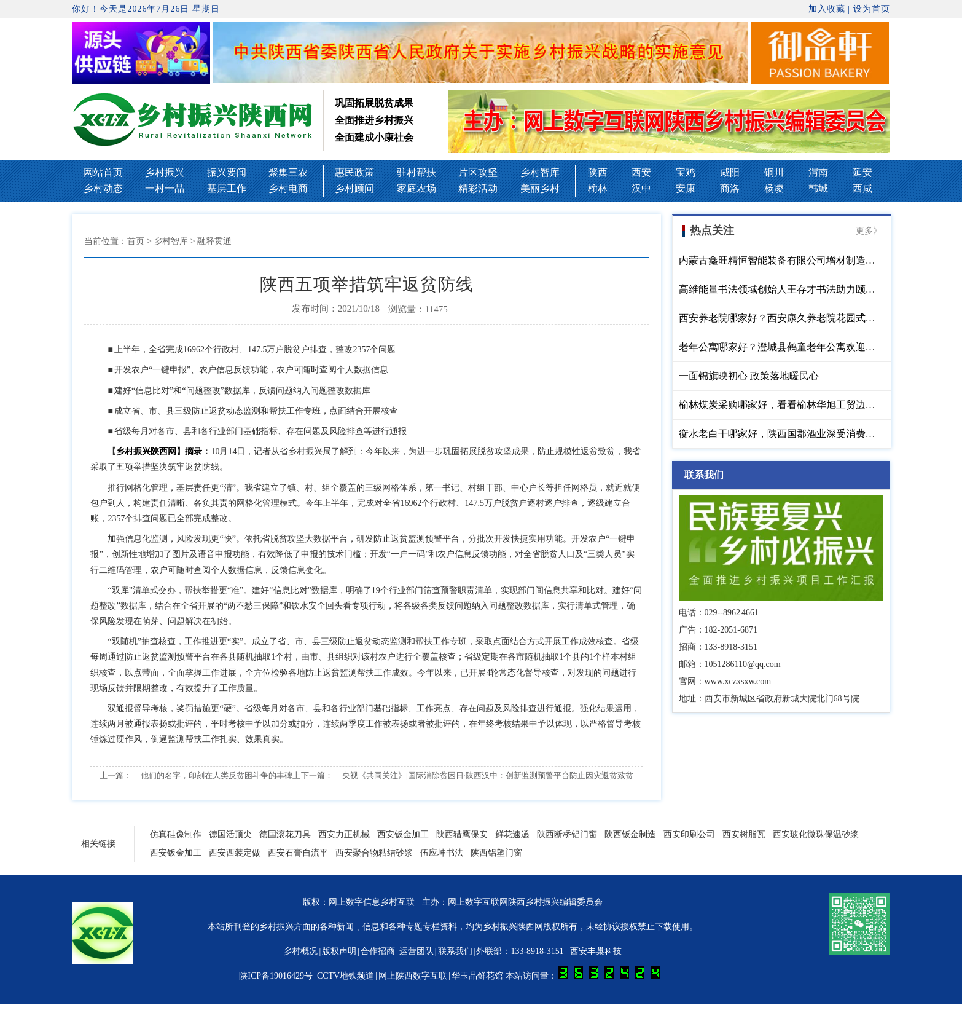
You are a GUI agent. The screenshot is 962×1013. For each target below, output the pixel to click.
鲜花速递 (512, 834)
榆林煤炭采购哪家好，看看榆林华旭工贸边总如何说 (792, 405)
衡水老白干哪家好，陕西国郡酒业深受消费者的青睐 (792, 433)
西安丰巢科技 (596, 951)
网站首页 (103, 172)
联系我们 (455, 951)
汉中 (641, 188)
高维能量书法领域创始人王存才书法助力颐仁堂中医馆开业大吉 (816, 289)
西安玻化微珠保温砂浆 (816, 834)
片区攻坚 (478, 172)
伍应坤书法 (441, 852)
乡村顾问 (354, 188)
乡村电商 (288, 188)
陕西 (598, 172)
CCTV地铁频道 (345, 975)
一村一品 (164, 188)
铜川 (774, 172)
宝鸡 (685, 172)
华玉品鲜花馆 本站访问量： (556, 975)
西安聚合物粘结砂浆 (374, 852)
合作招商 (378, 951)
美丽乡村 (540, 188)
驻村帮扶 (416, 172)
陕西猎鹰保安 (462, 834)
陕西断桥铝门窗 (567, 834)
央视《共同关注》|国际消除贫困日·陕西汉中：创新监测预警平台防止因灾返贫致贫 (487, 775)
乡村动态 (103, 188)
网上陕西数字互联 (412, 975)
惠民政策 (354, 172)
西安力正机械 (344, 834)
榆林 (598, 188)
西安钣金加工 (403, 834)
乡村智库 (540, 172)
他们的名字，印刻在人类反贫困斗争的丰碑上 (220, 775)
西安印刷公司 (689, 834)
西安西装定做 (234, 852)
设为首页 (871, 9)
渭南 (818, 172)
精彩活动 (478, 188)
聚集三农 (288, 172)
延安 (862, 172)
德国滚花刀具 (285, 834)
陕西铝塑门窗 (496, 852)
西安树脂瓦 (743, 834)
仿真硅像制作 (175, 834)
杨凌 (774, 188)
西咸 (862, 188)
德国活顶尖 (230, 834)
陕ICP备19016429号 (276, 975)
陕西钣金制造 (630, 834)
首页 (135, 241)
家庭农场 (416, 188)
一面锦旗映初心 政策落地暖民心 (749, 376)
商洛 (730, 188)
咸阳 (730, 172)
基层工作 (226, 188)
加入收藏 (826, 9)
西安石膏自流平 (298, 852)
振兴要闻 (226, 172)
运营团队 (416, 951)
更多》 (869, 230)
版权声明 (339, 951)
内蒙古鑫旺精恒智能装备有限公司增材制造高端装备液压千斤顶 (816, 260)
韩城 (818, 188)
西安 (641, 172)
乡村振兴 (164, 172)
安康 (685, 188)
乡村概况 (300, 951)
